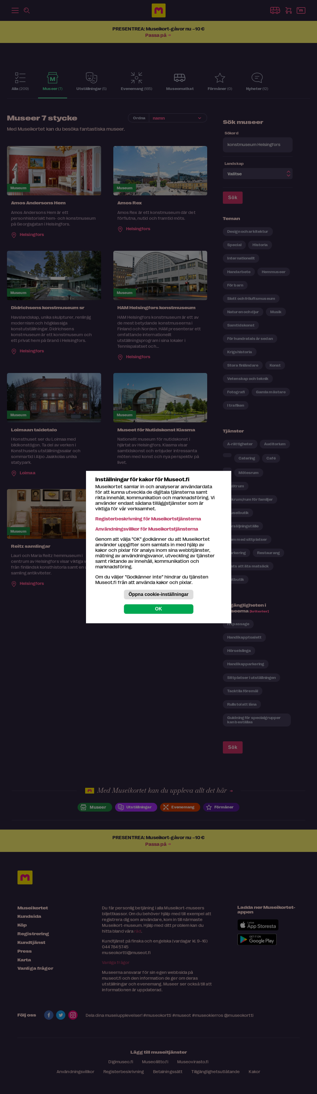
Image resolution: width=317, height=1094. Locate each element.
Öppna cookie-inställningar (158, 594)
